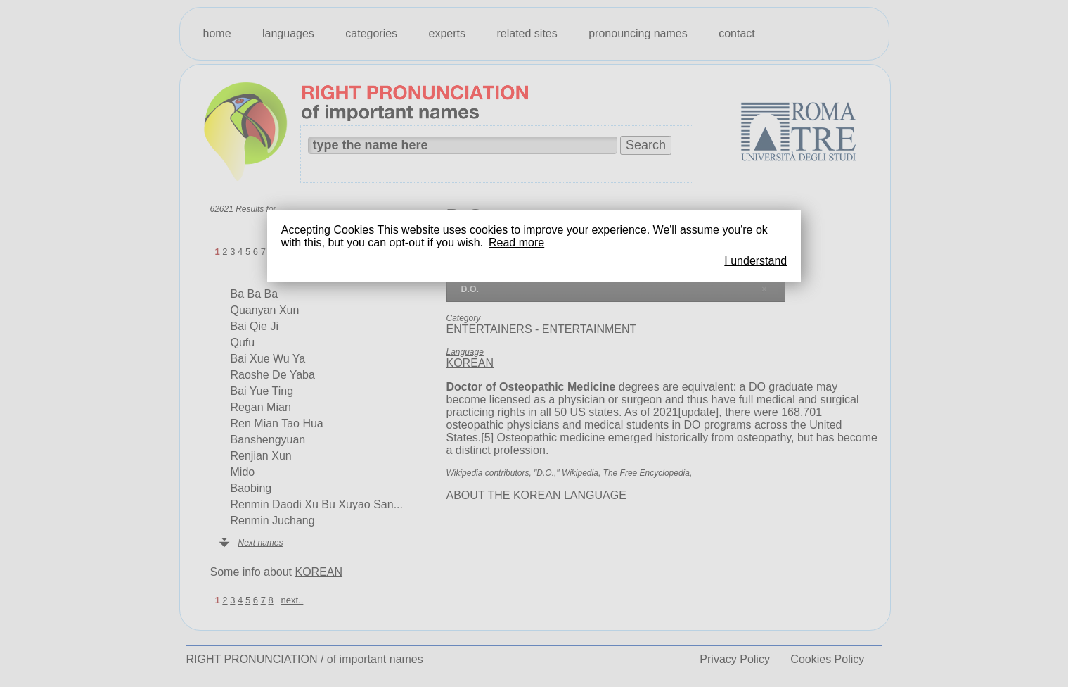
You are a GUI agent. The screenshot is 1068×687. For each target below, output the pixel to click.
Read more (516, 242)
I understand (755, 261)
